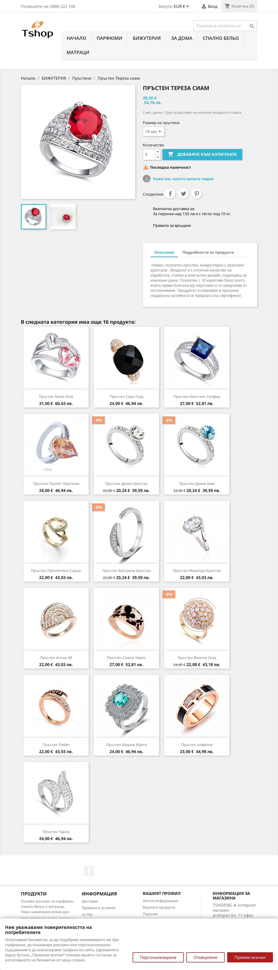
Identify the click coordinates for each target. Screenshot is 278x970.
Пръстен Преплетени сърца (56, 570)
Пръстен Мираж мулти (126, 744)
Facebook (89, 871)
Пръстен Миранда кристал (197, 570)
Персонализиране (158, 957)
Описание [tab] (164, 252)
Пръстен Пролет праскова (56, 483)
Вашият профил (162, 893)
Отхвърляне (205, 957)
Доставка (90, 901)
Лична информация (160, 900)
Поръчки (150, 913)
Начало (76, 38)
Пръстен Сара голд (126, 396)
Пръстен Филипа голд (197, 657)
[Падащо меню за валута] (182, 7)
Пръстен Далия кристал (126, 483)
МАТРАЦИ (78, 52)
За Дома (181, 38)
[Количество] (149, 154)
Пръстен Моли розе (56, 396)
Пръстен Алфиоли (197, 744)
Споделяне (170, 194)
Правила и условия (98, 907)
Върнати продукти (159, 907)
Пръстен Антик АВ (56, 657)
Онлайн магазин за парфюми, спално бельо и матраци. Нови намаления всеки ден (47, 906)
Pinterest (197, 194)
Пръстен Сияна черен (126, 657)
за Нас (87, 914)
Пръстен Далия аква (197, 483)
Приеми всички (250, 957)
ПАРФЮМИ (109, 38)
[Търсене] (225, 25)
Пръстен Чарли (56, 831)
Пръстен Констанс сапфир (197, 396)
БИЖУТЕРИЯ (147, 38)
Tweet (183, 194)
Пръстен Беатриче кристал (126, 570)
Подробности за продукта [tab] (208, 252)
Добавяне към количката (202, 154)
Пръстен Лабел (56, 744)
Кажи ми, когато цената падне (183, 178)
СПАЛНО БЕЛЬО (221, 38)
